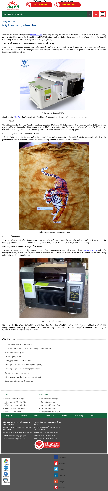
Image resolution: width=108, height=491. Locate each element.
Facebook (60, 457)
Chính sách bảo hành (48, 408)
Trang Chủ (9, 416)
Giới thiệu (23, 416)
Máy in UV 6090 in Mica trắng (15, 408)
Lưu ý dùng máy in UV (13, 357)
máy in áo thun (36, 35)
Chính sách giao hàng (48, 402)
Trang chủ (6, 22)
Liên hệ (92, 416)
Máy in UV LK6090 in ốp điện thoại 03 (14, 403)
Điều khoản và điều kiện (49, 399)
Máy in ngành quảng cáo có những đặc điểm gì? (22, 369)
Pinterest (59, 487)
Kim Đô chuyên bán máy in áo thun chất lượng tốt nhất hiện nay (28, 348)
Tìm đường (6, 462)
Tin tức (15, 22)
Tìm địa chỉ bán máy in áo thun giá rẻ (18, 344)
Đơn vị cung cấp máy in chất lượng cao (19, 381)
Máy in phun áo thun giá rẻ (14, 353)
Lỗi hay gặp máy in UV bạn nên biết (18, 361)
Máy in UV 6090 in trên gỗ (14, 412)
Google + (59, 481)
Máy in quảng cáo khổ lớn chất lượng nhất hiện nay (23, 365)
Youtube (59, 463)
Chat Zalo (5, 468)
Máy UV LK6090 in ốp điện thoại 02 (13, 399)
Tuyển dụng (78, 416)
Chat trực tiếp (6, 481)
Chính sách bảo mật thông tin (51, 405)
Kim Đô (17, 117)
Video (36, 416)
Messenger (6, 474)
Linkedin (59, 475)
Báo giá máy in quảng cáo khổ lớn (17, 373)
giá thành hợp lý (90, 250)
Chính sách (50, 416)
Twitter (59, 469)
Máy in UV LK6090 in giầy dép (16, 405)
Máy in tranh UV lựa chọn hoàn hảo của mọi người (23, 377)
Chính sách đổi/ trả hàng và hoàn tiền (50, 412)
